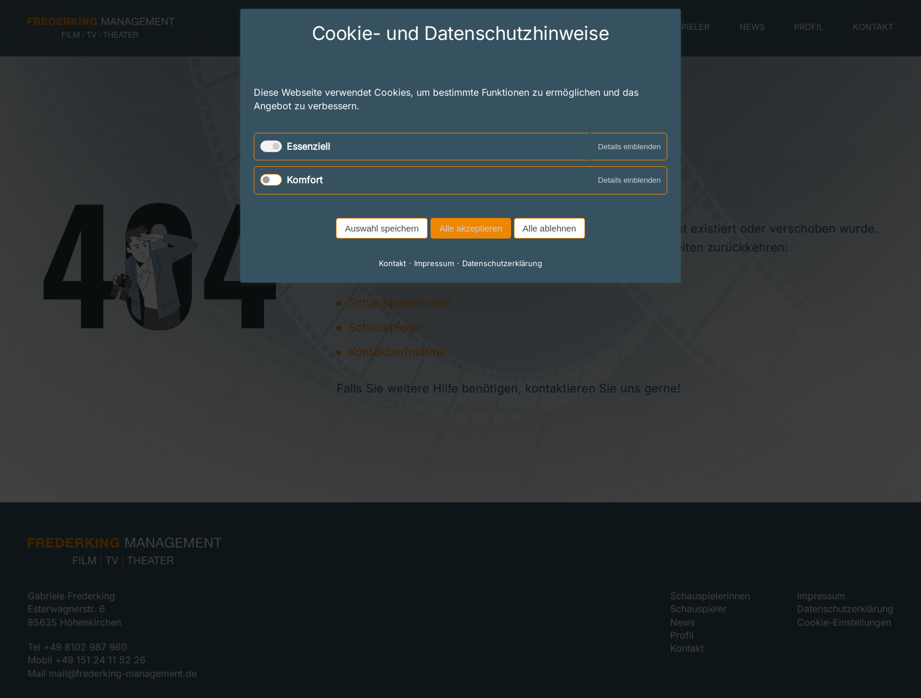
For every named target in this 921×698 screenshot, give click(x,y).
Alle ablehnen (549, 228)
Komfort (304, 180)
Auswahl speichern (382, 228)
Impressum (434, 263)
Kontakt (392, 263)
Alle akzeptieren (470, 228)
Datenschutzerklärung (502, 263)
